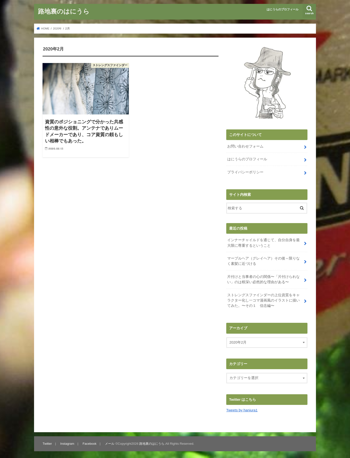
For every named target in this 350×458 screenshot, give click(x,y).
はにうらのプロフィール (283, 9)
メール (109, 442)
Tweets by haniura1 (241, 409)
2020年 (57, 28)
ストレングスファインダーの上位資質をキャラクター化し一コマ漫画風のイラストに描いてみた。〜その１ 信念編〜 (263, 299)
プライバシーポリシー (245, 172)
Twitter (47, 442)
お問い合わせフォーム (245, 146)
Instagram (67, 442)
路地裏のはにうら (63, 11)
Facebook (89, 442)
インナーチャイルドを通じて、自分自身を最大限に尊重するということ (263, 242)
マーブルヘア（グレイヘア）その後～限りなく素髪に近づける (263, 260)
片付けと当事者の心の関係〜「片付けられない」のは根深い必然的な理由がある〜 (263, 278)
